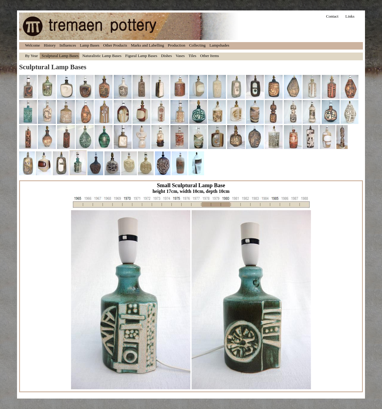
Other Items (209, 55)
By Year (31, 55)
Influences (67, 45)
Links (349, 16)
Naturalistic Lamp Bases (101, 55)
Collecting (197, 45)
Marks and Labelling (147, 45)
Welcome (32, 45)
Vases (180, 55)
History (50, 45)
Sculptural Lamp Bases (60, 55)
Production (176, 45)
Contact (332, 16)
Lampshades (219, 45)
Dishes (166, 55)
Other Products (115, 45)
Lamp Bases (89, 45)
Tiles (192, 55)
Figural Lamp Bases (141, 55)
